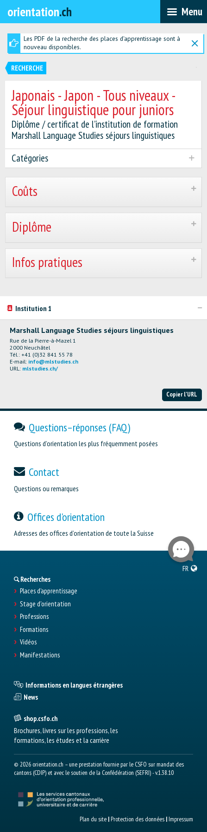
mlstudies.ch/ (40, 368)
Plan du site (93, 819)
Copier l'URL (181, 394)
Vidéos (28, 642)
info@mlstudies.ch (53, 361)
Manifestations (40, 655)
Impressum (181, 819)
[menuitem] (190, 568)
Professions (34, 616)
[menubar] (183, 11)
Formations (34, 629)
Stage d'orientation (45, 604)
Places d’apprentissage (48, 591)
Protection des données (137, 819)
